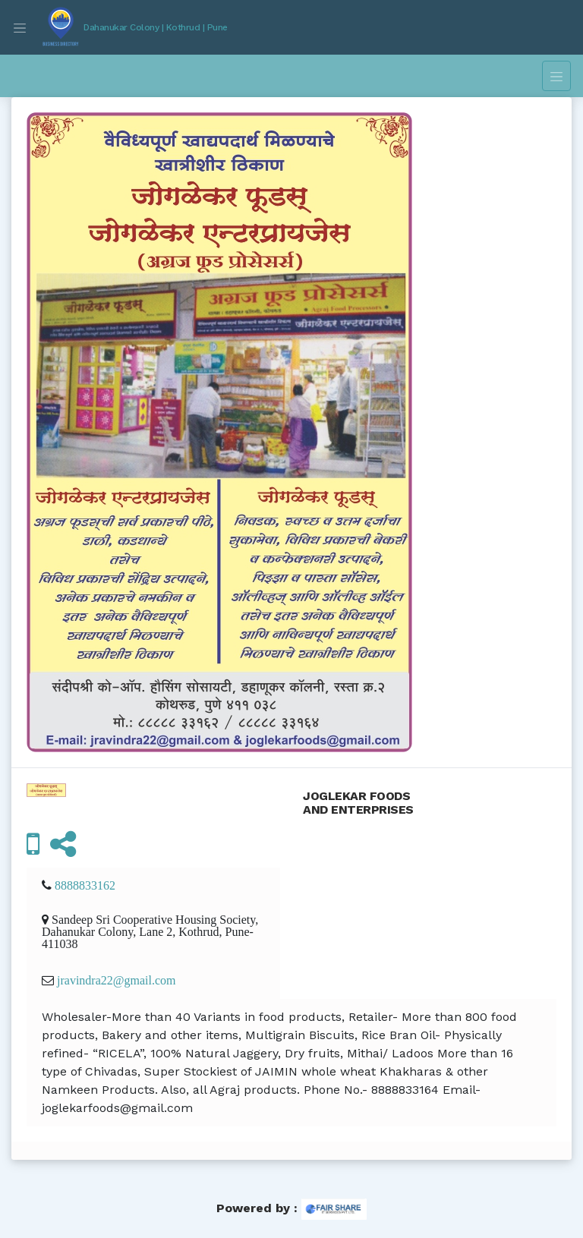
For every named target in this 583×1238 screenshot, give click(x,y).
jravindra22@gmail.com (116, 980)
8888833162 (85, 885)
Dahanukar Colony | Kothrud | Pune (156, 27)
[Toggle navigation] (19, 27)
